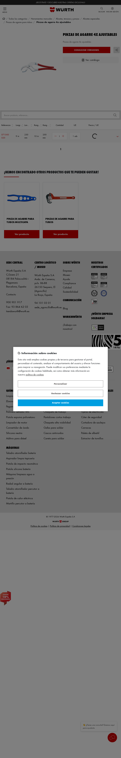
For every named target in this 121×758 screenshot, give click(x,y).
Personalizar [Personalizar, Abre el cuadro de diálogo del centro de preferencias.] (60, 384)
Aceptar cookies (60, 402)
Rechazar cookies (60, 393)
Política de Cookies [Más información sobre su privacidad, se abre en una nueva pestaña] (35, 374)
